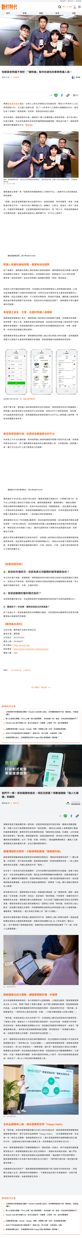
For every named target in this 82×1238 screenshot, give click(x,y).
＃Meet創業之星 (16, 670)
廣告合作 (70, 1)
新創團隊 (16, 77)
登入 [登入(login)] (64, 7)
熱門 (8, 13)
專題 (41, 13)
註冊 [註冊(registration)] (70, 7)
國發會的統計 (13, 104)
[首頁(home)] (9, 7)
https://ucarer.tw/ (22, 645)
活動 (74, 13)
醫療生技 (16, 803)
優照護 (29, 125)
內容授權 (78, 1)
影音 (57, 13)
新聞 (24, 13)
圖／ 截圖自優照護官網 (27, 399)
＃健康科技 (27, 670)
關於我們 (62, 1)
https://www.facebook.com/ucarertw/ (31, 649)
